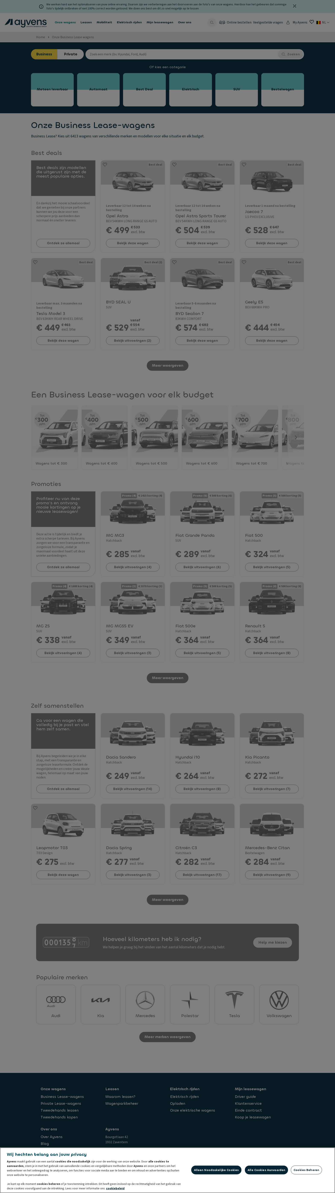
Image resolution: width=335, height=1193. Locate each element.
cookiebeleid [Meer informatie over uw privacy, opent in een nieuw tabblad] (115, 1188)
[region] (167, 1170)
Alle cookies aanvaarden (266, 1170)
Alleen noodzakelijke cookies (216, 1170)
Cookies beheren (306, 1170)
